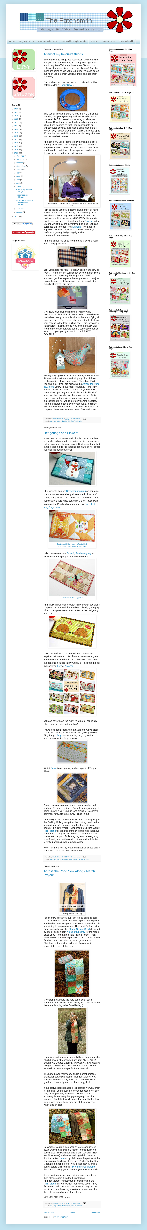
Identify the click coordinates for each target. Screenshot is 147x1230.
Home (12, 41)
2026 (16, 109)
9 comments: (76, 419)
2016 (16, 143)
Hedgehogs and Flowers (61, 433)
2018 (16, 136)
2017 (16, 139)
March (19, 186)
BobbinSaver (66, 85)
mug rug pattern (55, 421)
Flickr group (50, 831)
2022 (16, 122)
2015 (16, 146)
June (18, 176)
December (20, 156)
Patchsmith (66, 421)
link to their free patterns (82, 1166)
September (20, 166)
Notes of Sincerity (76, 932)
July (18, 173)
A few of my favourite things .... (65, 54)
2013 (16, 153)
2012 (16, 216)
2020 (16, 129)
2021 (16, 126)
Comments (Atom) (61, 1217)
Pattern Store (109, 41)
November (20, 159)
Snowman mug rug (76, 491)
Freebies (94, 41)
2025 (16, 112)
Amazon (76, 227)
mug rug (53, 859)
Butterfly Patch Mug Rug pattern (72, 598)
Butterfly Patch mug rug (79, 553)
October (19, 163)
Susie (54, 768)
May (18, 180)
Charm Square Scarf (79, 929)
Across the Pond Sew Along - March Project (24, 202)
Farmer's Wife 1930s (47, 41)
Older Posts (95, 1213)
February (20, 209)
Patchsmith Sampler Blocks (73, 41)
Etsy (59, 666)
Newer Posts (49, 1213)
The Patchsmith (126, 41)
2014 (16, 150)
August (19, 169)
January (19, 212)
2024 (16, 116)
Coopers (88, 221)
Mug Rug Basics (26, 41)
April (18, 183)
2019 (16, 133)
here (62, 1158)
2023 (16, 119)
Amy (59, 735)
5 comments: (76, 857)
